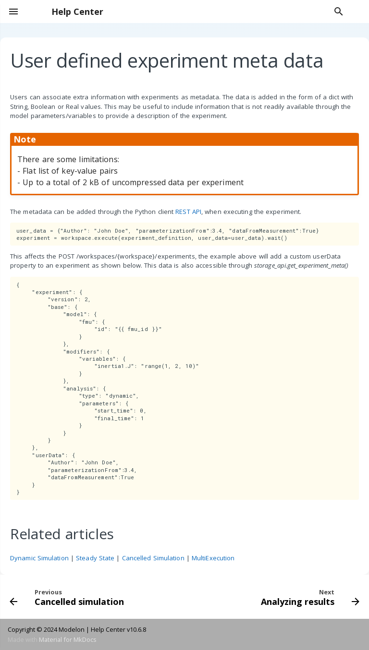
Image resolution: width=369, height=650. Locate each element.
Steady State (95, 558)
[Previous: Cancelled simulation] (68, 597)
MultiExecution (213, 558)
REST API (188, 211)
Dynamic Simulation (39, 558)
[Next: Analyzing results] (308, 597)
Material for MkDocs (68, 639)
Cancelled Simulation (153, 558)
